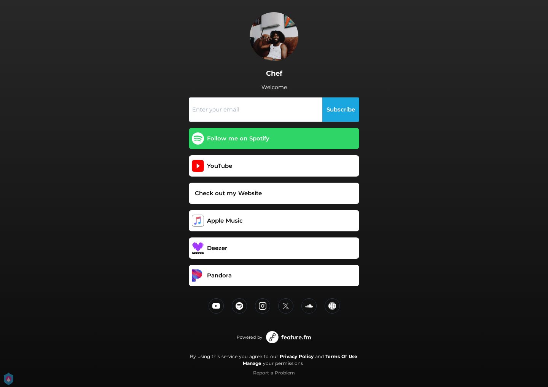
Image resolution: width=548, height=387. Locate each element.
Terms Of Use (341, 356)
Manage (252, 363)
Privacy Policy (297, 356)
